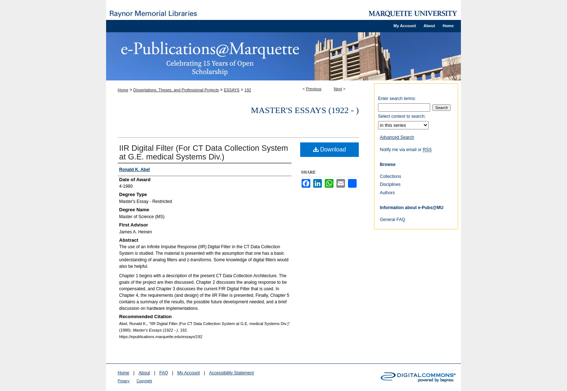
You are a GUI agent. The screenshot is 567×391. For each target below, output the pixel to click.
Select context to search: (401, 116)
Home (123, 90)
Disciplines (390, 184)
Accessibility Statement (231, 372)
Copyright (144, 381)
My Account (188, 372)
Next (338, 89)
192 (247, 90)
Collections (390, 176)
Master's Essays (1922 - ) (305, 110)
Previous (314, 89)
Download (329, 149)
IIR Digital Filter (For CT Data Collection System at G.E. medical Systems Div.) (203, 152)
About (144, 372)
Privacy (124, 381)
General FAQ (392, 219)
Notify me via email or (406, 149)
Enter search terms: (397, 98)
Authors (387, 192)
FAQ (163, 372)
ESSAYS (231, 90)
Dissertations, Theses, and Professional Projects (176, 90)
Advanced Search (397, 137)
